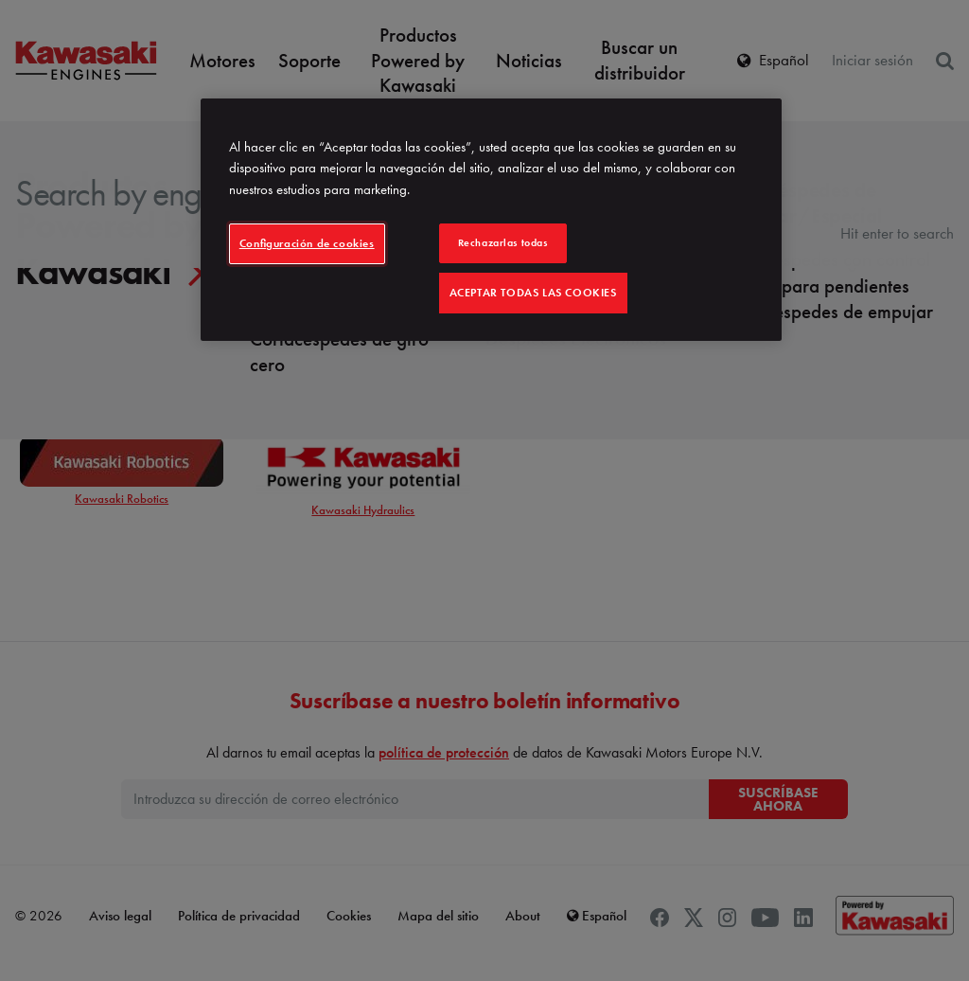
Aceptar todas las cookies (533, 292)
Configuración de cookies (307, 243)
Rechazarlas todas (503, 242)
